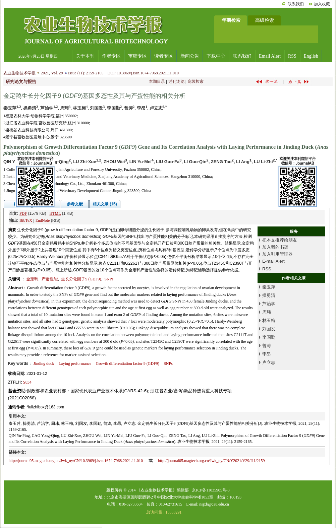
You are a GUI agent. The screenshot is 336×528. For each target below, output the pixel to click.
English (311, 56)
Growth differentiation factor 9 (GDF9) (127, 363)
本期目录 (157, 81)
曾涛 (266, 345)
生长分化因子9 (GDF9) (81, 279)
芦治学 (268, 303)
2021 (45, 73)
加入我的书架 (275, 247)
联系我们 (296, 4)
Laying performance (75, 363)
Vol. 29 (57, 73)
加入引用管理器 (277, 254)
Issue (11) (76, 73)
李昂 (266, 353)
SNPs (108, 279)
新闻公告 (189, 56)
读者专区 (163, 56)
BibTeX (25, 220)
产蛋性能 (50, 279)
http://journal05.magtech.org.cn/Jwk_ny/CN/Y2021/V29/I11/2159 (211, 460)
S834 (27, 382)
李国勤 (268, 337)
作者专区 (111, 56)
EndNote (43, 220)
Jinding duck (44, 363)
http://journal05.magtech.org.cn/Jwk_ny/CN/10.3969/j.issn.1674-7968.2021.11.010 (76, 460)
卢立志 (268, 362)
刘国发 (268, 328)
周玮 (266, 312)
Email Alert (270, 56)
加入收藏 (322, 4)
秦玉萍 (268, 286)
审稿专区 (137, 56)
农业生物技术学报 (19, 73)
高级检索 (195, 81)
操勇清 (268, 295)
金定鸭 (32, 279)
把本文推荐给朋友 (279, 240)
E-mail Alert (273, 261)
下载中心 (216, 56)
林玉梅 (268, 320)
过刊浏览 (176, 81)
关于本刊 (85, 56)
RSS (292, 56)
